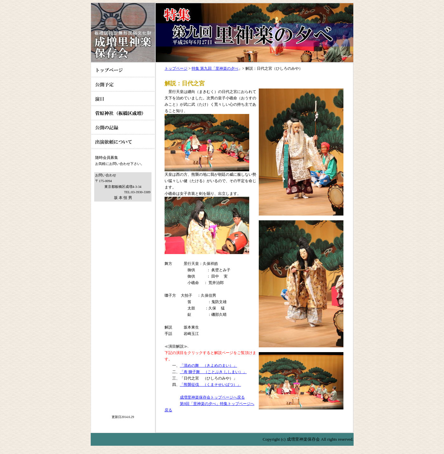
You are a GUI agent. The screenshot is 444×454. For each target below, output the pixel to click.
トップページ (176, 68)
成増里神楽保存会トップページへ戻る (212, 397)
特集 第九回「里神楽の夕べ (215, 68)
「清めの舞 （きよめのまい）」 (208, 365)
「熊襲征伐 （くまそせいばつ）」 (210, 384)
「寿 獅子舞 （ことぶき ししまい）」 (213, 372)
